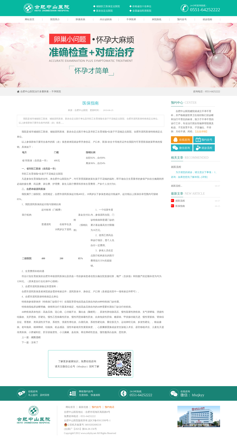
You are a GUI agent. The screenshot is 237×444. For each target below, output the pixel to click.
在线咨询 (184, 139)
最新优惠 (83, 407)
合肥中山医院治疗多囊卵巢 (34, 91)
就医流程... (176, 186)
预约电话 (109, 407)
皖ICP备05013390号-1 (99, 420)
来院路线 (156, 19)
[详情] (204, 177)
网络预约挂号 (89, 393)
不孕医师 (131, 19)
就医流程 (36, 337)
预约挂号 (182, 19)
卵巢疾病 (80, 19)
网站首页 (29, 19)
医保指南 (178, 206)
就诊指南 (207, 19)
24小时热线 (141, 393)
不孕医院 (56, 91)
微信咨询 (184, 147)
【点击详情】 (201, 131)
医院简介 (55, 19)
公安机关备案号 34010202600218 (82, 424)
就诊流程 (206, 147)
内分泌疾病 (106, 19)
